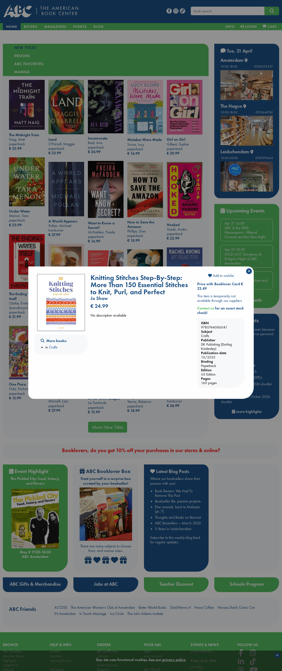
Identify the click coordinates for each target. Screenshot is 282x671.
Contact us (205, 308)
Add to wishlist (221, 275)
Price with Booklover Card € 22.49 (220, 286)
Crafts (53, 347)
